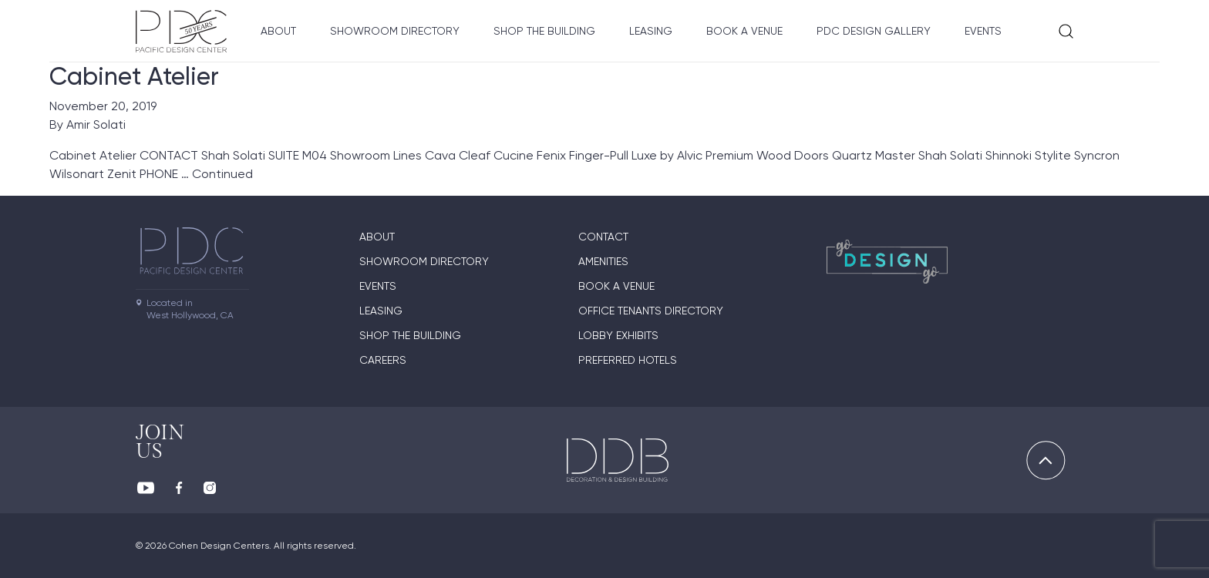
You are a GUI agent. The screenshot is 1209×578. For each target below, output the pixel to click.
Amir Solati (96, 124)
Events (983, 31)
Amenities (603, 261)
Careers (382, 360)
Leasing (650, 31)
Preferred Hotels (627, 360)
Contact (603, 236)
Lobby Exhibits (618, 335)
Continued (222, 173)
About (278, 31)
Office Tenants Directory (650, 310)
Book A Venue (744, 31)
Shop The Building (544, 31)
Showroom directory (395, 31)
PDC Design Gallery (874, 31)
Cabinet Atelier (134, 76)
